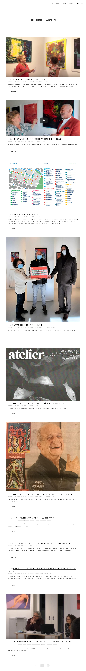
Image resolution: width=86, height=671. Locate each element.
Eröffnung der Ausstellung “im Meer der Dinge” (34, 518)
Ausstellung (21, 81)
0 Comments (42, 81)
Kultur (24, 216)
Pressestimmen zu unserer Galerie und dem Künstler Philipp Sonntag (43, 494)
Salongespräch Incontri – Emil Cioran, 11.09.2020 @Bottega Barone (42, 642)
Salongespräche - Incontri (33, 644)
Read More (13, 91)
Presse (31, 81)
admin (36, 81)
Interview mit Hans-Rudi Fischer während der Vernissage (37, 139)
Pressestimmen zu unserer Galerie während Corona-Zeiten (38, 403)
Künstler (36, 327)
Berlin (27, 81)
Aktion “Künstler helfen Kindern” (28, 325)
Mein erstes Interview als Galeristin (29, 79)
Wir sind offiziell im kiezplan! (25, 214)
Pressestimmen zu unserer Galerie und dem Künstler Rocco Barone (42, 543)
